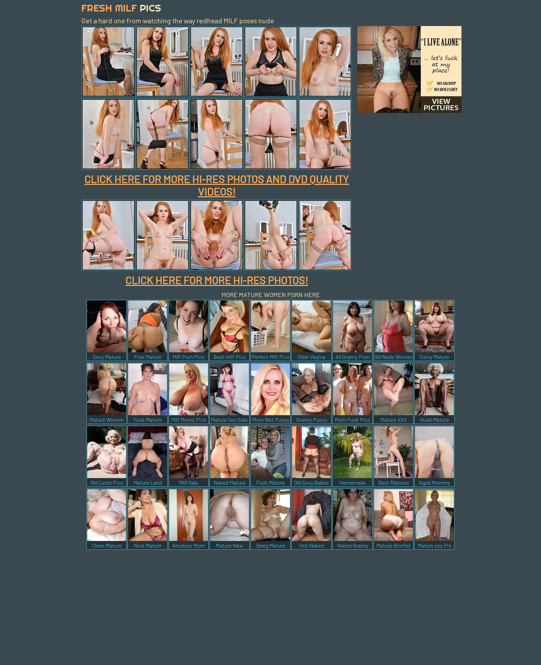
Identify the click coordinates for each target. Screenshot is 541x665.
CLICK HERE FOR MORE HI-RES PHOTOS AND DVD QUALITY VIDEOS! (216, 185)
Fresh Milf (121, 8)
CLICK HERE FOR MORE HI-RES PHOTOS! (216, 280)
